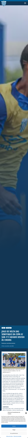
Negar (14, 429)
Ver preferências (14, 433)
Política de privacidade (17, 436)
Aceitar (14, 426)
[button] (26, 413)
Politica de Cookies (9, 436)
